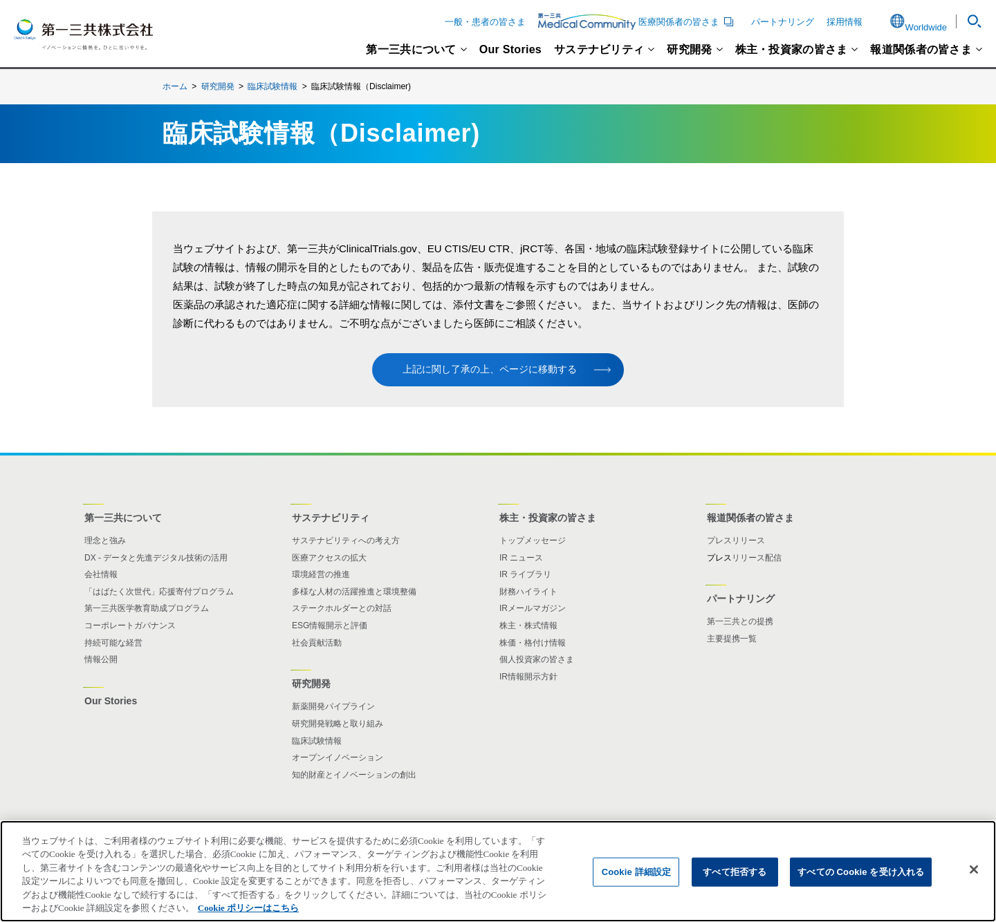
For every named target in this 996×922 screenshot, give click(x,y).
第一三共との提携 (740, 621)
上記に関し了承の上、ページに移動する (490, 369)
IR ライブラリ (525, 574)
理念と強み (105, 540)
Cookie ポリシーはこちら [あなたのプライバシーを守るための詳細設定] (248, 908)
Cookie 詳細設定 (636, 872)
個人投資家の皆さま (536, 659)
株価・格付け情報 (532, 643)
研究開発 (689, 49)
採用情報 (845, 21)
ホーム (175, 86)
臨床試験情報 (272, 86)
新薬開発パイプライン (333, 706)
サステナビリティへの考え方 (346, 540)
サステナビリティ (599, 49)
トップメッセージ (532, 540)
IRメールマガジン (532, 608)
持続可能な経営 (113, 643)
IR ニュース (521, 558)
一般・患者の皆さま (485, 21)
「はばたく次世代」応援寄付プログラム (159, 591)
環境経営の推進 (321, 574)
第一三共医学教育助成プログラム (146, 608)
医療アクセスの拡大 (329, 558)
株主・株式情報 (528, 625)
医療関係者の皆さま (638, 21)
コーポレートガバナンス (130, 625)
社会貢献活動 (317, 643)
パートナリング (782, 21)
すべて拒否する (734, 872)
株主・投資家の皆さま (791, 49)
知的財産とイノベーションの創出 (354, 775)
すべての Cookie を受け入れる (860, 872)
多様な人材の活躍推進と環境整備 (354, 591)
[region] (498, 871)
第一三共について (411, 49)
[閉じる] (974, 869)
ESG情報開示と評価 (329, 625)
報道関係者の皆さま (921, 49)
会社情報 (101, 574)
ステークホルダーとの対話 (341, 608)
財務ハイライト (528, 591)
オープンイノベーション (337, 757)
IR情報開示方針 (528, 676)
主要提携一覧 (732, 638)
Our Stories (510, 49)
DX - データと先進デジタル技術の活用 (156, 558)
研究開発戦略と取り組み (337, 723)
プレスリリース (736, 540)
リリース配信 (757, 558)
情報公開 (101, 659)
